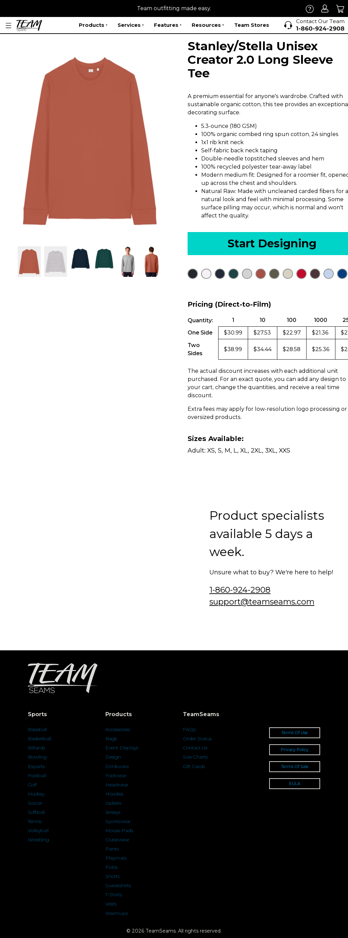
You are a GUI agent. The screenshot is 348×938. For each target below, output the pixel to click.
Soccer (35, 803)
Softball (36, 812)
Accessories (117, 729)
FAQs (189, 729)
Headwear (116, 785)
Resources (208, 25)
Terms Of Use (294, 732)
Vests (111, 904)
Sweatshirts (118, 885)
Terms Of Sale (295, 766)
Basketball (39, 738)
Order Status (197, 738)
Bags (111, 738)
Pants (112, 849)
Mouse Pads (119, 830)
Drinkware (117, 766)
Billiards (36, 748)
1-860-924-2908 (240, 590)
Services (131, 25)
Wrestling (38, 840)
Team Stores (251, 25)
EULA (294, 783)
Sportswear (118, 821)
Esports (36, 766)
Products (93, 25)
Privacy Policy (295, 749)
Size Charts (195, 757)
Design (113, 757)
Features (167, 25)
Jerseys (112, 812)
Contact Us (195, 748)
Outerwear (117, 840)
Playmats (116, 858)
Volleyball (38, 830)
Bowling (37, 757)
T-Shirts (113, 895)
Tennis (34, 821)
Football (37, 775)
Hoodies (114, 794)
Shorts (112, 876)
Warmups (116, 913)
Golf (32, 785)
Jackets (113, 803)
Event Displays (121, 748)
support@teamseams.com (261, 602)
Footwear (115, 775)
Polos (111, 867)
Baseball (37, 729)
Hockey (36, 794)
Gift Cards (194, 766)
